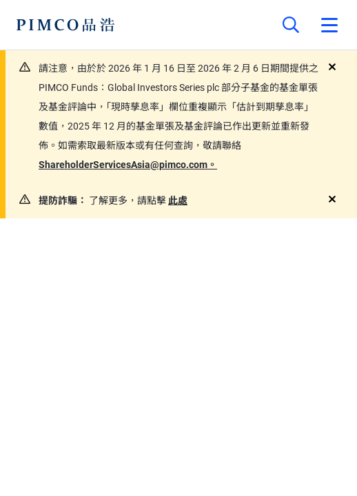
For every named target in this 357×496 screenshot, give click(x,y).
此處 (177, 200)
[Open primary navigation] (329, 25)
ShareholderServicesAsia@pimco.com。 (128, 164)
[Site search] (291, 25)
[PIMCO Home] (66, 25)
